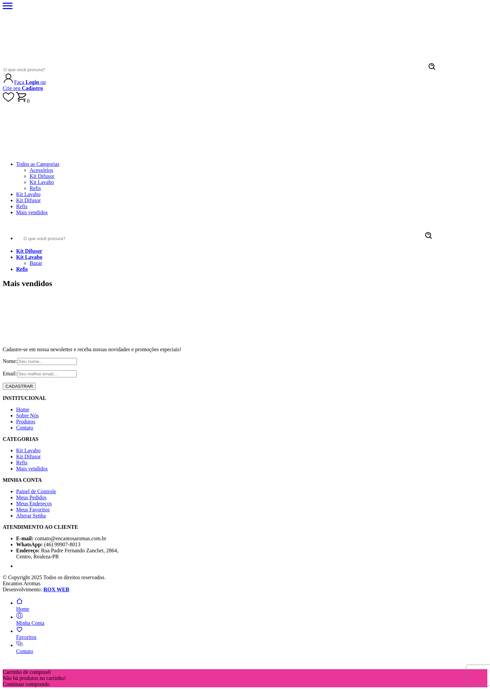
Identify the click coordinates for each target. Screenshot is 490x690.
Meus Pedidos (31, 497)
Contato (24, 427)
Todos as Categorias (37, 164)
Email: (10, 373)
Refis (35, 188)
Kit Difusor (42, 176)
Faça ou (30, 82)
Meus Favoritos (33, 509)
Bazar (36, 263)
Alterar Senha (31, 515)
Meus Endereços (34, 503)
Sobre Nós (27, 415)
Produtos (25, 421)
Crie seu (23, 88)
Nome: (10, 361)
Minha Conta (30, 620)
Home (22, 409)
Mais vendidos (32, 212)
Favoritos (26, 634)
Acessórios (41, 170)
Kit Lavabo (42, 182)
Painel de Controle (36, 491)
